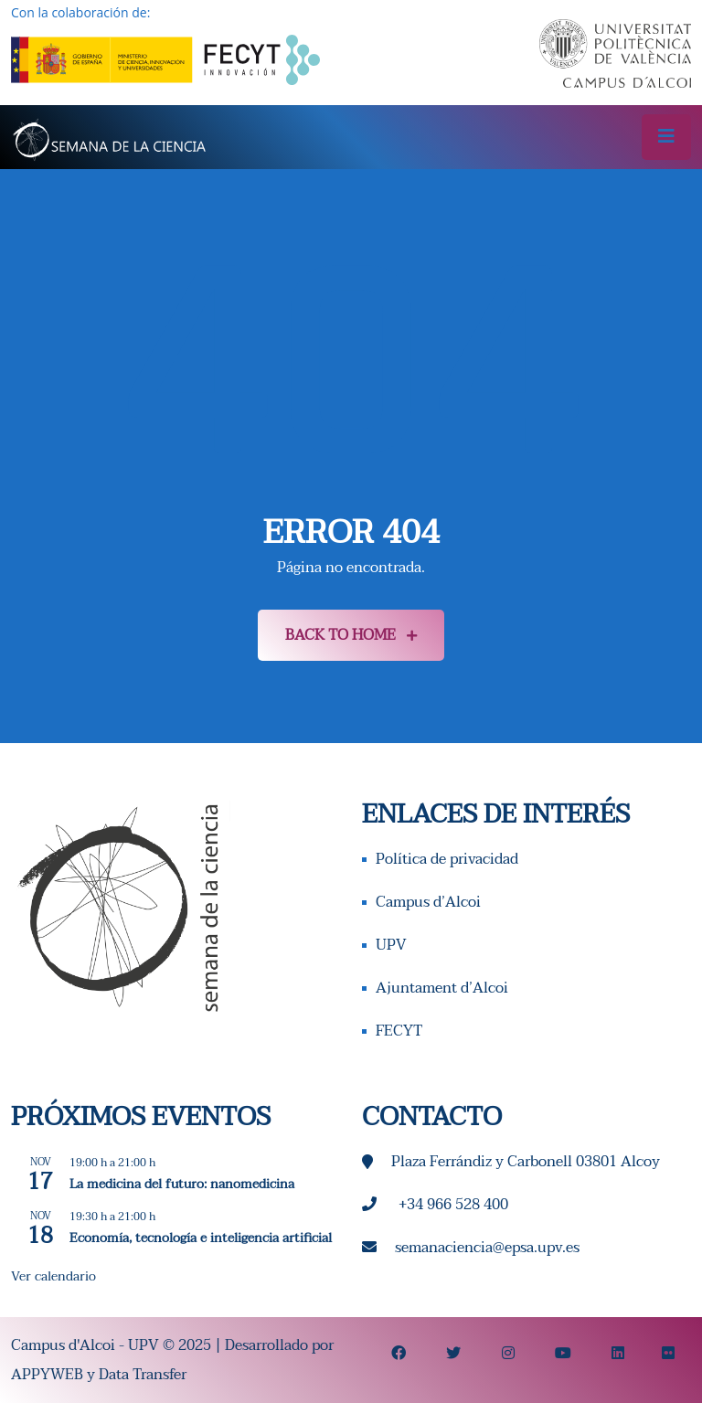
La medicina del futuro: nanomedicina (181, 1184)
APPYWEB (47, 1374)
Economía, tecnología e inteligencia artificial (200, 1238)
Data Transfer (142, 1374)
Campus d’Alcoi (428, 902)
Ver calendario (53, 1276)
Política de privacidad (447, 859)
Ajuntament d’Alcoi (442, 988)
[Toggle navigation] (666, 137)
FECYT (399, 1031)
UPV (391, 945)
